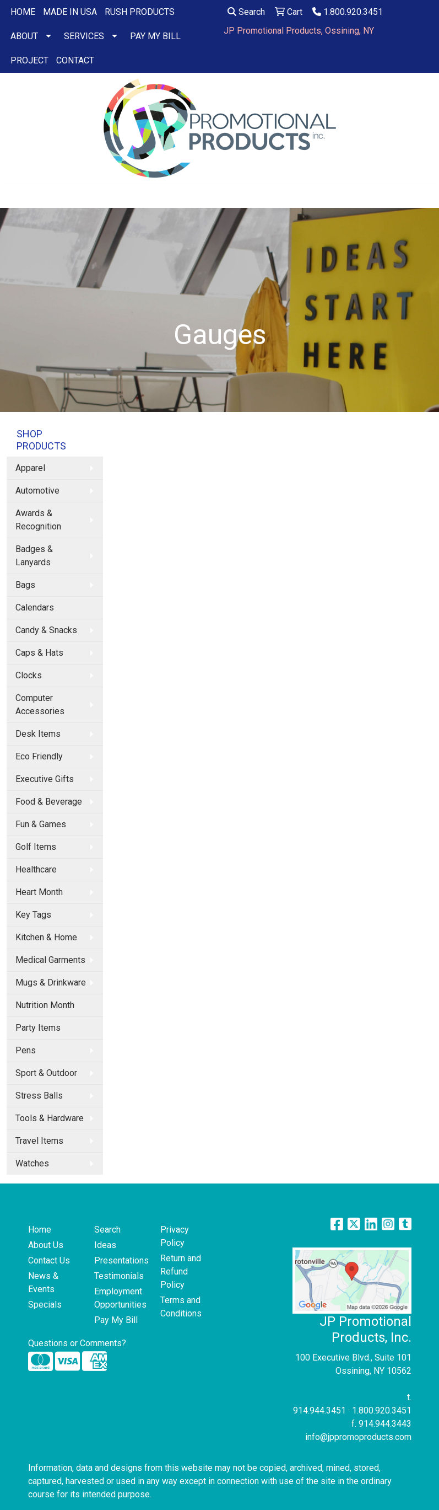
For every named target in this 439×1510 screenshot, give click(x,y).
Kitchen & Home (46, 937)
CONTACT (75, 60)
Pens (25, 1050)
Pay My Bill (116, 1320)
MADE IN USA (70, 12)
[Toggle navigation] (17, 196)
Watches (32, 1163)
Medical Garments (50, 960)
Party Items (38, 1027)
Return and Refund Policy (180, 1271)
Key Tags (33, 914)
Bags (25, 585)
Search (246, 12)
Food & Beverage (48, 801)
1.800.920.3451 (347, 12)
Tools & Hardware (49, 1118)
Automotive (37, 490)
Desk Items (38, 734)
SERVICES (84, 36)
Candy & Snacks (46, 630)
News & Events (43, 1282)
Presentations (120, 1260)
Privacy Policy (174, 1236)
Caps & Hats (39, 652)
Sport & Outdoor (46, 1073)
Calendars (34, 607)
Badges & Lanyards (34, 555)
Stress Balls (39, 1095)
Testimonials (119, 1276)
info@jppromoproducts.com (358, 1437)
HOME (22, 12)
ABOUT (24, 36)
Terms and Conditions (181, 1307)
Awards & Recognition (38, 520)
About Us (45, 1245)
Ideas (105, 1245)
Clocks (28, 675)
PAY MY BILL (155, 36)
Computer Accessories (39, 704)
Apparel (30, 468)
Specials (45, 1304)
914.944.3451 (319, 1410)
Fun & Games (40, 824)
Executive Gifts (44, 779)
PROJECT (29, 60)
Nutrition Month (44, 1005)
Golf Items (35, 847)
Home (39, 1229)
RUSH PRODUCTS (140, 12)
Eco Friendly (39, 756)
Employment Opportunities (120, 1298)
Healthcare (36, 869)
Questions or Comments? (77, 1343)
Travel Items (39, 1141)
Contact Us (49, 1260)
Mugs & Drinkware (50, 982)
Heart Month (39, 892)
